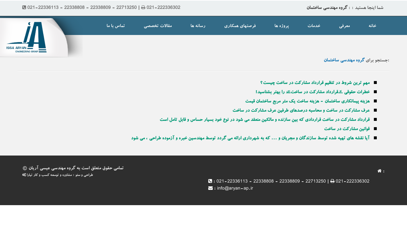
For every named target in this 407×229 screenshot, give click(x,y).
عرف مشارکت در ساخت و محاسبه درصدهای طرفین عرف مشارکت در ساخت (300, 111)
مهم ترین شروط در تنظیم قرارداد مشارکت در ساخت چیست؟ (314, 83)
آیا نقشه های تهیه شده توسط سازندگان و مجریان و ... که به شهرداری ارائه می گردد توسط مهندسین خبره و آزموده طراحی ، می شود (250, 138)
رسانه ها (197, 26)
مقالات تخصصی (158, 26)
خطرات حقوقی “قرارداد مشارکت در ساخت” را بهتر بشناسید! (312, 92)
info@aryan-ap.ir (235, 189)
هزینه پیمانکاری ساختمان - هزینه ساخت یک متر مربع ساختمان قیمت (307, 102)
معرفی (344, 26)
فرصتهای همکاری (240, 26)
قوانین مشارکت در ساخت (346, 129)
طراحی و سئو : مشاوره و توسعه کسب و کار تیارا (57, 175)
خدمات (313, 26)
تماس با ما (116, 26)
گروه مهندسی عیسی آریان (52, 168)
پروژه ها (281, 26)
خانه (372, 26)
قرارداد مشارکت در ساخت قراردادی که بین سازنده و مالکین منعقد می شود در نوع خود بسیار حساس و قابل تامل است (264, 120)
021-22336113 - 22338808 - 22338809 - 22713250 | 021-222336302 (293, 182)
